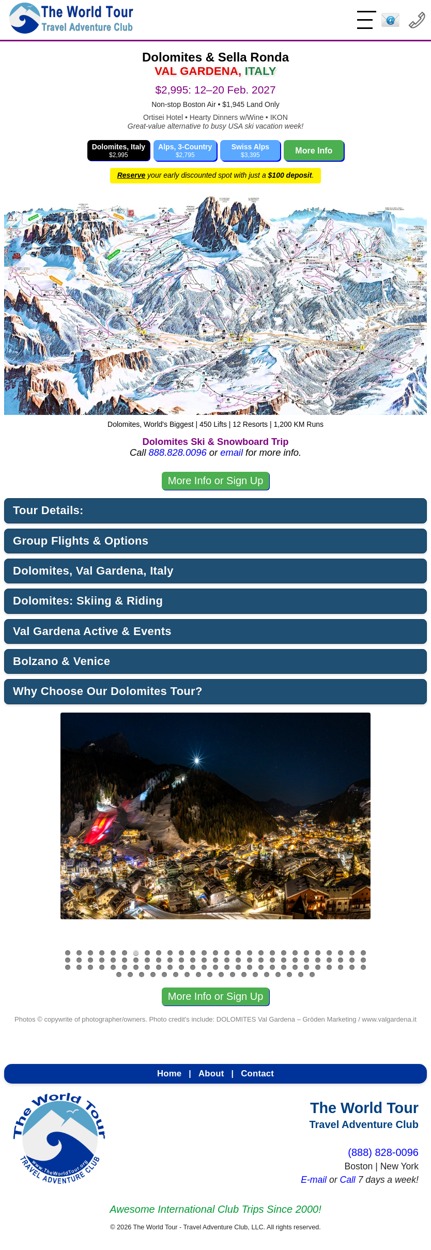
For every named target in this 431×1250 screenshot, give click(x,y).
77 (317, 967)
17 (249, 952)
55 (67, 967)
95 (266, 974)
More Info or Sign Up (216, 480)
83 (130, 974)
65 (181, 967)
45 (261, 960)
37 (170, 960)
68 (215, 967)
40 (204, 960)
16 (238, 952)
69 (226, 967)
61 (135, 967)
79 (340, 967)
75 (295, 967)
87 (175, 974)
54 (363, 960)
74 (283, 967)
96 (278, 974)
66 (192, 967)
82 (118, 974)
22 (306, 952)
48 (295, 960)
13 (204, 952)
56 (79, 967)
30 (90, 960)
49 (306, 960)
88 (187, 974)
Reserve (131, 175)
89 (198, 974)
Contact (257, 1073)
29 (79, 960)
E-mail (314, 1180)
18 (261, 952)
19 (272, 952)
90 (209, 974)
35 (147, 960)
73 (272, 967)
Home (169, 1073)
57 (90, 967)
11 (181, 952)
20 (283, 952)
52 (340, 960)
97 (289, 974)
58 (101, 967)
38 (181, 960)
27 (363, 952)
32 (113, 960)
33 (124, 960)
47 (283, 960)
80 (352, 967)
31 (101, 960)
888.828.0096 (178, 452)
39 (192, 960)
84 (141, 974)
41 (215, 960)
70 (238, 967)
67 (204, 967)
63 (158, 967)
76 (306, 967)
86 (164, 974)
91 (221, 974)
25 (340, 952)
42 (226, 960)
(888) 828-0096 (383, 1152)
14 (215, 952)
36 (158, 960)
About (211, 1073)
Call (347, 1180)
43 (238, 960)
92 (232, 974)
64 (170, 967)
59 (113, 967)
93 (244, 974)
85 (153, 974)
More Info (313, 150)
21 (295, 952)
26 (352, 952)
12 (192, 952)
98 (300, 974)
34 (135, 960)
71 (249, 967)
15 (226, 952)
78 (329, 967)
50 (317, 960)
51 (329, 960)
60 (124, 967)
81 (363, 967)
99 (312, 974)
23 (317, 952)
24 (329, 952)
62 (147, 967)
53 (352, 960)
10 (170, 952)
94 (255, 974)
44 (249, 960)
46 (272, 960)
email (231, 452)
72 (261, 967)
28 (67, 960)
